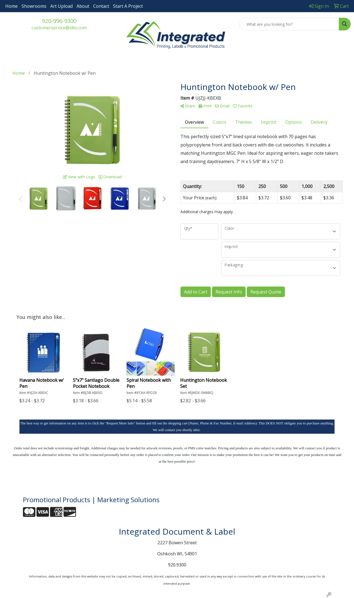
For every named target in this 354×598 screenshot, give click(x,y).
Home (11, 6)
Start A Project (128, 6)
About (83, 6)
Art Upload (61, 6)
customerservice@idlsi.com (59, 28)
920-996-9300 (59, 21)
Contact (101, 6)
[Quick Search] (289, 24)
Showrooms (34, 6)
